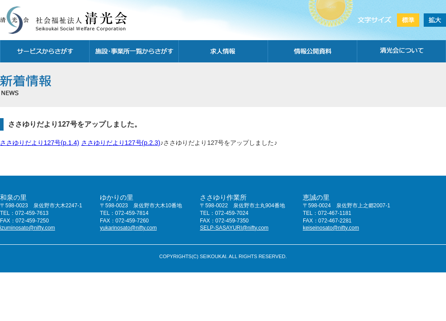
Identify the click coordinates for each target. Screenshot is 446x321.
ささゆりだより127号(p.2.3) (121, 142)
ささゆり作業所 (223, 197)
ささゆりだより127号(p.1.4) (39, 142)
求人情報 (223, 51)
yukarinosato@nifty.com (128, 228)
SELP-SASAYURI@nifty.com (234, 228)
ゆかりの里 (116, 197)
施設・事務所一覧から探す (133, 51)
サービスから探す (44, 51)
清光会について (401, 51)
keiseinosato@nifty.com (331, 228)
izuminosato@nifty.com (27, 228)
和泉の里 (13, 197)
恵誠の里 (316, 197)
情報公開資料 (312, 51)
